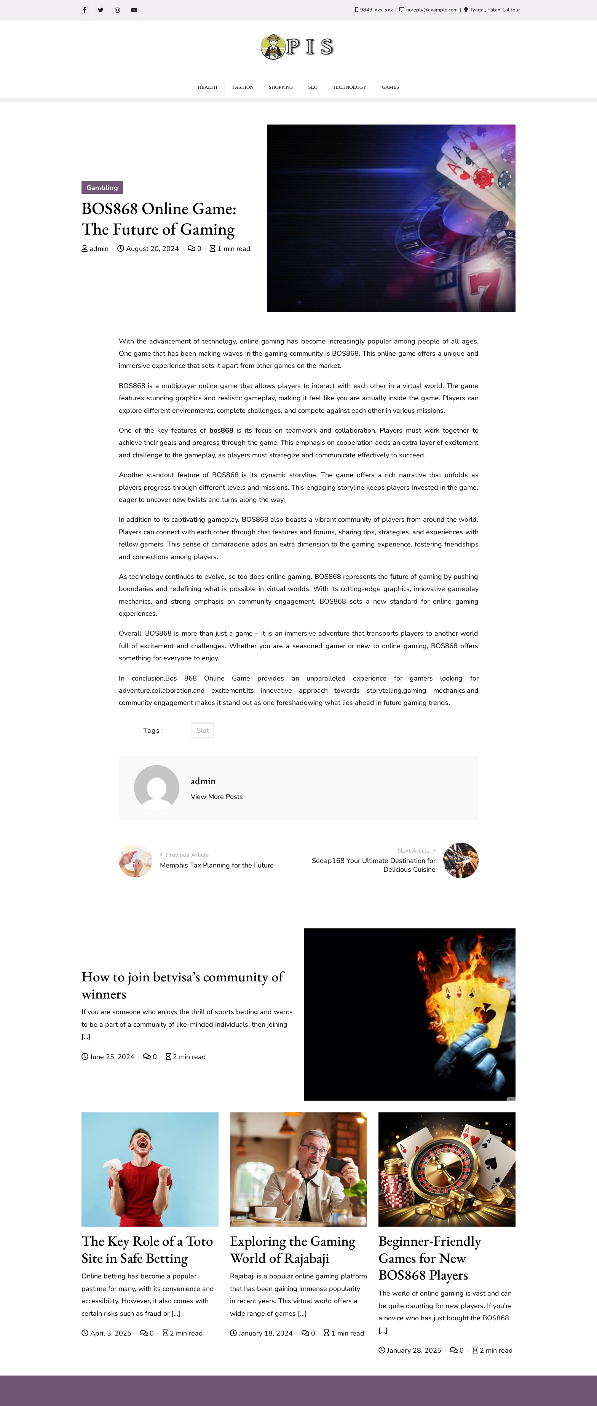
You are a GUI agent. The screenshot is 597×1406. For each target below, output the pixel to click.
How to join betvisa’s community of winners (182, 985)
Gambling (102, 187)
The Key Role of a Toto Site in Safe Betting (147, 1249)
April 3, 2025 (107, 1333)
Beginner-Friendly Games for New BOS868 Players (429, 1257)
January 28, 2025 (410, 1350)
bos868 (221, 430)
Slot (202, 730)
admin (95, 248)
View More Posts (217, 796)
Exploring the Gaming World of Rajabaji (292, 1249)
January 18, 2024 (262, 1333)
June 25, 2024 (108, 1056)
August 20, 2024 (149, 248)
